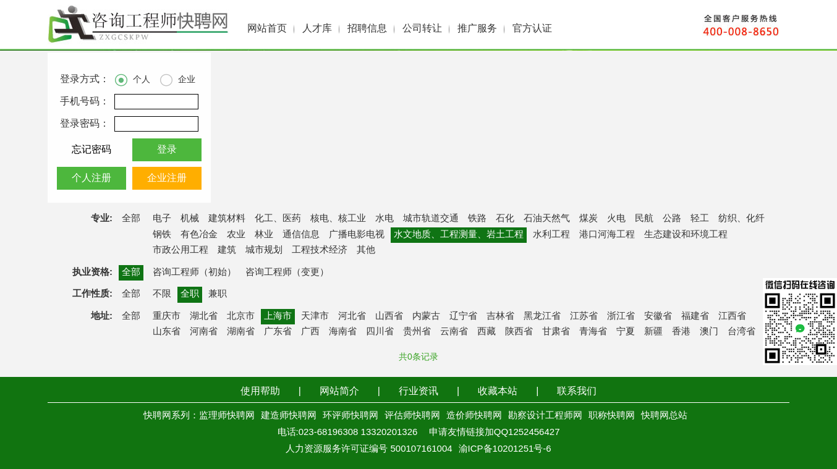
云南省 (454, 332)
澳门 (709, 332)
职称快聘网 (611, 416)
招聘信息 (367, 28)
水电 (384, 219)
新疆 (653, 332)
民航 (644, 219)
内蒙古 (426, 316)
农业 (236, 235)
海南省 (343, 332)
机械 (190, 219)
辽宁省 (463, 316)
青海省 (593, 332)
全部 (131, 219)
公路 (672, 219)
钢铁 (162, 235)
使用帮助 (260, 391)
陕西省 (519, 332)
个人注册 (91, 178)
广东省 (278, 332)
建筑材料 (226, 219)
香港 (681, 332)
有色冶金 (199, 235)
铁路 (477, 219)
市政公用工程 (180, 250)
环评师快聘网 (350, 416)
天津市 (315, 316)
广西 (310, 332)
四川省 (380, 332)
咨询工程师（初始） (194, 272)
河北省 (352, 316)
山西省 (389, 316)
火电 (616, 219)
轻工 (699, 219)
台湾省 (741, 332)
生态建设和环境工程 (686, 235)
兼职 (217, 294)
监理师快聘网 (227, 416)
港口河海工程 (607, 235)
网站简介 (339, 391)
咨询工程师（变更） (287, 272)
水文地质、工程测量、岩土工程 (459, 235)
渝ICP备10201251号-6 (505, 449)
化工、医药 (278, 219)
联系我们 (577, 391)
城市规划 (264, 250)
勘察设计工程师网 (545, 416)
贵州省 (417, 332)
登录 (167, 150)
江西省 (732, 316)
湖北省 (204, 316)
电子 (162, 219)
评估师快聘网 (412, 416)
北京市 (241, 316)
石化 (505, 219)
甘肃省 (556, 332)
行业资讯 (418, 391)
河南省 (204, 332)
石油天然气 (547, 219)
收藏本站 (497, 391)
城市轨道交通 (431, 219)
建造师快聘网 (289, 416)
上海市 (278, 316)
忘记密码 (91, 150)
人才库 (317, 28)
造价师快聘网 (474, 416)
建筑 (227, 250)
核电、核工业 (338, 219)
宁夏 (625, 332)
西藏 (486, 332)
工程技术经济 (319, 250)
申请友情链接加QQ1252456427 (494, 432)
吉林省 (500, 316)
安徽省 (658, 316)
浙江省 (621, 316)
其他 (366, 250)
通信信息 (301, 235)
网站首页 (267, 28)
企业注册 (167, 178)
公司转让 (422, 28)
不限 (162, 294)
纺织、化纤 (741, 219)
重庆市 (167, 316)
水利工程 (551, 235)
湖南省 (241, 332)
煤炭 (588, 219)
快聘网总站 (664, 416)
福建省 (695, 316)
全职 (190, 294)
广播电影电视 (357, 235)
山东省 (167, 332)
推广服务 (477, 28)
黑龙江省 (542, 316)
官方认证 (532, 28)
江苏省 (584, 316)
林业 (264, 235)
